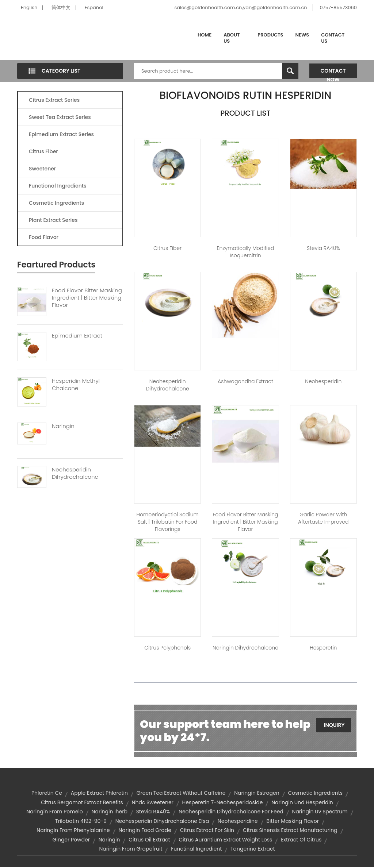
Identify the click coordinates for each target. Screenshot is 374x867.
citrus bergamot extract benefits (82, 802)
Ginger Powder (71, 839)
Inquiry (334, 725)
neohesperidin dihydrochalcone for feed (231, 811)
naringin (109, 839)
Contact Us (332, 38)
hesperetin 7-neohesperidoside (222, 802)
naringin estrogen (256, 793)
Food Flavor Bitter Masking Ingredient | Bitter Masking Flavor (87, 298)
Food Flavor (43, 237)
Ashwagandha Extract (245, 381)
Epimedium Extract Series (61, 134)
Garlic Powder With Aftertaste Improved (323, 518)
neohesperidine (238, 821)
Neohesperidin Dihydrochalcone (75, 473)
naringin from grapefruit (131, 848)
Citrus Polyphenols (167, 647)
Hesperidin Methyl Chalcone (76, 384)
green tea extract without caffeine (181, 793)
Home (204, 34)
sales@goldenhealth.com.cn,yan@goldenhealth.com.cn (240, 7)
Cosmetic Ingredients (56, 203)
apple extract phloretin (99, 793)
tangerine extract (252, 848)
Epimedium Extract (77, 335)
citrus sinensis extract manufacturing (290, 830)
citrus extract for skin (207, 830)
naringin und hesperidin (302, 802)
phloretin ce (46, 793)
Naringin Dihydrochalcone (245, 647)
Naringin (63, 426)
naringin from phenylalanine (73, 830)
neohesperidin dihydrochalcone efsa (162, 821)
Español (94, 7)
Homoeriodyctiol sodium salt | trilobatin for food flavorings (167, 522)
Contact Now (333, 72)
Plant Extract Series (53, 220)
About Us (232, 38)
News (302, 34)
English (29, 7)
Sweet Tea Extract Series (60, 117)
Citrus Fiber (43, 151)
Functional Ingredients (57, 185)
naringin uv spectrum (320, 811)
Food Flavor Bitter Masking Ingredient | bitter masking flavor (245, 522)
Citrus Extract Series (54, 100)
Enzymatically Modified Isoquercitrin (245, 251)
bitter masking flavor (292, 821)
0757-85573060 (338, 7)
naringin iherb (109, 811)
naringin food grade (145, 830)
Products (270, 34)
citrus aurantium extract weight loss (225, 839)
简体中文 (60, 7)
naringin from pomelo (54, 811)
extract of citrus (301, 839)
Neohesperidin (323, 381)
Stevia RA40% (323, 248)
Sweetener (42, 168)
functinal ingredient (196, 848)
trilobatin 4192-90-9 (81, 821)
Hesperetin (323, 647)
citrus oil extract (149, 839)
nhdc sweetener (152, 802)
